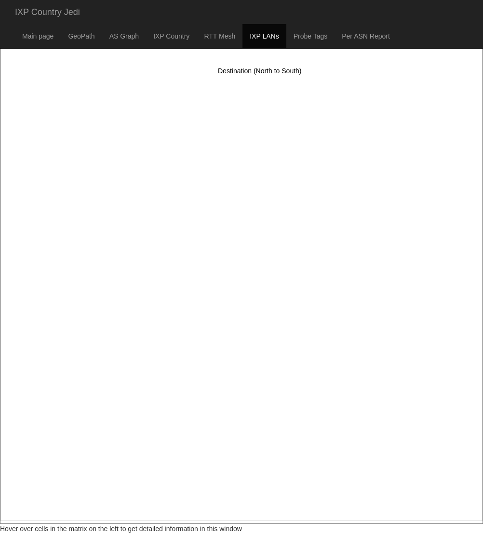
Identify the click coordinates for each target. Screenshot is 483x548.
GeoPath (81, 36)
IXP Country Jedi (47, 12)
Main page (38, 36)
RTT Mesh (219, 36)
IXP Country (171, 36)
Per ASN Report (366, 36)
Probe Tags (311, 36)
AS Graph (124, 36)
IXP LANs (264, 36)
